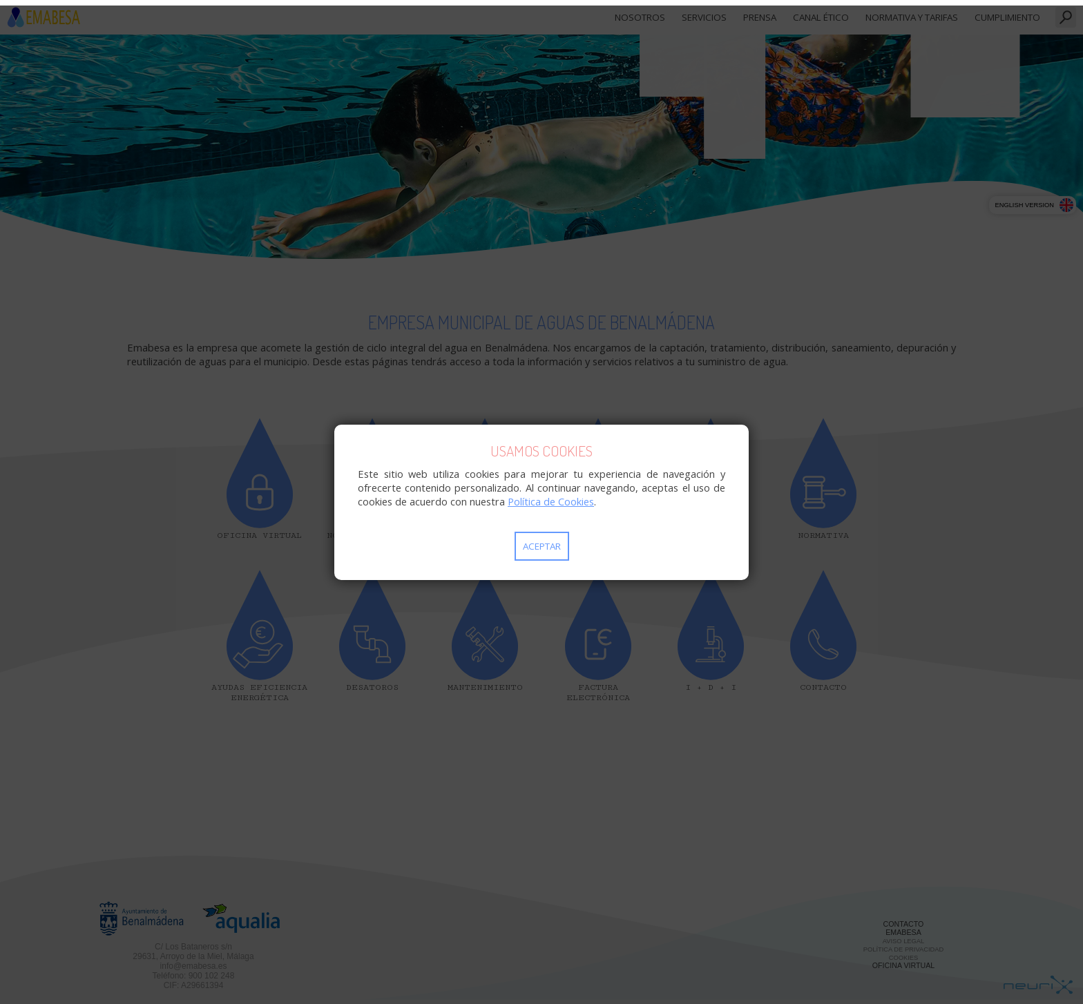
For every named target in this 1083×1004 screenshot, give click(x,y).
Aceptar (542, 546)
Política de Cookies (551, 501)
